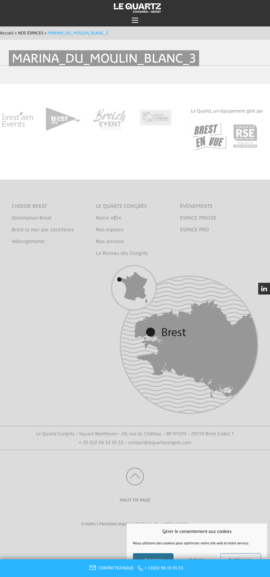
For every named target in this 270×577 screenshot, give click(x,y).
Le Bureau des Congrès (122, 253)
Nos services (110, 241)
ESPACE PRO (194, 230)
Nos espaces (110, 230)
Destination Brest (31, 218)
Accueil (7, 33)
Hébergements (28, 241)
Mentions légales (115, 523)
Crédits (88, 523)
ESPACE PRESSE (198, 218)
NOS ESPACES (30, 33)
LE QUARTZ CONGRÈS (121, 206)
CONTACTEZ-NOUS (110, 568)
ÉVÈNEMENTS (196, 206)
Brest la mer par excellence (43, 230)
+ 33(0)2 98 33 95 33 (163, 568)
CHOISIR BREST (29, 206)
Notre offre (108, 218)
